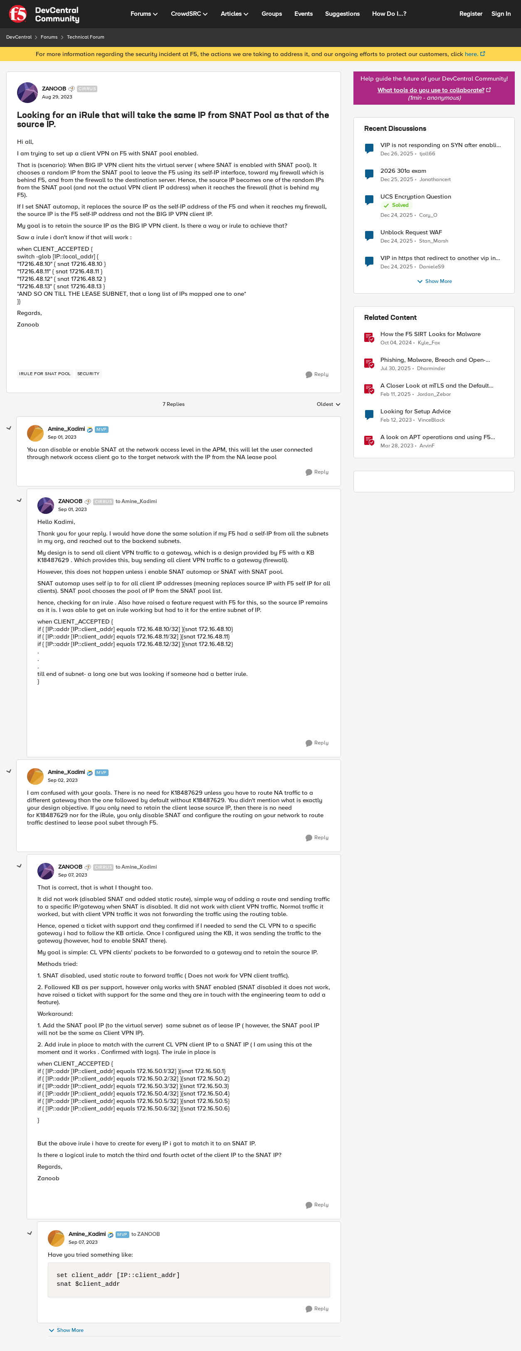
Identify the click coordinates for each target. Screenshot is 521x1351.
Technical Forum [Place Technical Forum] (85, 37)
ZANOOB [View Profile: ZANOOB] (54, 89)
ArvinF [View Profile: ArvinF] (427, 446)
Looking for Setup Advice (415, 411)
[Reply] (317, 374)
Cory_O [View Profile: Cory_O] (428, 215)
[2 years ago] (396, 343)
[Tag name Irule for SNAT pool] (45, 373)
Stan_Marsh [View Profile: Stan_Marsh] (433, 241)
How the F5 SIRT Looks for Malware (430, 334)
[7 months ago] (396, 153)
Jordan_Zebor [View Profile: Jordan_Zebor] (434, 394)
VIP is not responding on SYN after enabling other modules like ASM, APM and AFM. (442, 145)
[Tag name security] (88, 373)
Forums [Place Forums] (49, 37)
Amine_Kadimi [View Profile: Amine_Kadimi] (66, 429)
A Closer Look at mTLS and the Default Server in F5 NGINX (434, 385)
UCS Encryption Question (415, 196)
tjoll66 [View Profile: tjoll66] (427, 153)
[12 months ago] (395, 369)
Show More (66, 1330)
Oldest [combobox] (329, 404)
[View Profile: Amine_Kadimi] (35, 433)
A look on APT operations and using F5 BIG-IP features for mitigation (435, 437)
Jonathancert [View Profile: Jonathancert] (435, 180)
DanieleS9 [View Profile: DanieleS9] (431, 267)
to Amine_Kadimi (136, 502)
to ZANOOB (145, 1234)
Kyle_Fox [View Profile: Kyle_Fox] (429, 343)
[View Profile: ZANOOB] (27, 92)
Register (470, 13)
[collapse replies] (9, 428)
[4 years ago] (396, 420)
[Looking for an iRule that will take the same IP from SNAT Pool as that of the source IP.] (62, 437)
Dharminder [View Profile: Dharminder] (431, 369)
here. (472, 54)
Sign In (501, 13)
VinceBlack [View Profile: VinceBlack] (431, 420)
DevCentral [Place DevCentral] (19, 37)
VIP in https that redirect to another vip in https (438, 258)
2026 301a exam (403, 170)
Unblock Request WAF (411, 232)
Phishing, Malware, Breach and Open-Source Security (433, 360)
